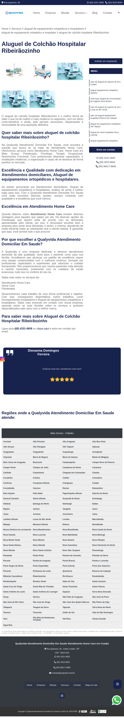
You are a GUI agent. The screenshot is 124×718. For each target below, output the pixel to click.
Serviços (80, 12)
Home (36, 12)
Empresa (50, 12)
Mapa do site (91, 685)
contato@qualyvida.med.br (62, 673)
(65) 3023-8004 (113, 2)
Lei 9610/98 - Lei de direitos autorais (56, 633)
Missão (65, 12)
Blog (95, 12)
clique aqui (42, 328)
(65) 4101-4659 (95, 2)
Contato (107, 12)
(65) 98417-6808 (106, 167)
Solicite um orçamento (106, 61)
